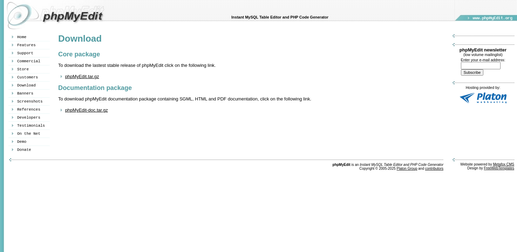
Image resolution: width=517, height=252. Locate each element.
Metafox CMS (503, 164)
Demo (21, 142)
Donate (24, 150)
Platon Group (407, 168)
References (28, 109)
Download (26, 85)
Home (21, 37)
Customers (27, 77)
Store (23, 69)
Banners (25, 93)
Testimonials (31, 126)
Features (26, 45)
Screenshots (30, 101)
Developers (28, 117)
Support (25, 53)
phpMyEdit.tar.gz (82, 76)
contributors (434, 168)
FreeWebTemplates (499, 168)
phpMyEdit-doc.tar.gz (86, 110)
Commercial (28, 61)
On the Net (28, 134)
